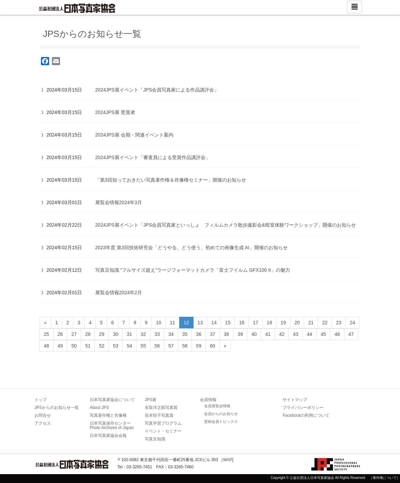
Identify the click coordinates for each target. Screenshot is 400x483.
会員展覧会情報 (217, 406)
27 (74, 334)
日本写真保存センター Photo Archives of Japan (112, 425)
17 (255, 322)
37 (212, 334)
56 (157, 346)
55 (143, 346)
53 (115, 346)
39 (240, 334)
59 (198, 346)
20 (297, 322)
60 (212, 346)
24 (352, 322)
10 (158, 322)
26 (60, 334)
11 (172, 322)
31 (129, 334)
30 (115, 334)
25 (46, 334)
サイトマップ (295, 399)
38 (226, 334)
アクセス (42, 423)
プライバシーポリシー (303, 407)
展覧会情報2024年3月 (118, 202)
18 (269, 322)
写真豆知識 (155, 439)
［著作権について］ (384, 478)
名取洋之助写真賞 (161, 407)
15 (228, 322)
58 (185, 346)
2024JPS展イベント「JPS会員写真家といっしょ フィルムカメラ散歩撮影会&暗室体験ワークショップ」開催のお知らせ (225, 225)
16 (241, 322)
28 (88, 334)
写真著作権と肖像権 (108, 415)
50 (74, 346)
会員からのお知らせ (221, 414)
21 (311, 322)
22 (325, 322)
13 (200, 322)
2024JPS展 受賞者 (115, 112)
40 (254, 334)
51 (88, 346)
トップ (40, 399)
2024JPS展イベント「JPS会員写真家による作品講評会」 (157, 90)
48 (46, 346)
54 (129, 346)
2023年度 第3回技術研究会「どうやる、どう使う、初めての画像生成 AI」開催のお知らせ (191, 247)
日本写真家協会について (112, 399)
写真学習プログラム (163, 423)
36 (198, 334)
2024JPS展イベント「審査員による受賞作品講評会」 (152, 157)
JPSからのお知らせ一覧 (56, 407)
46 (337, 334)
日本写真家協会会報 (108, 435)
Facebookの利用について (306, 415)
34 (171, 334)
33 (157, 334)
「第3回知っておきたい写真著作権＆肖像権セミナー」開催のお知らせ (170, 180)
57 (171, 346)
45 (323, 334)
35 (185, 334)
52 (101, 346)
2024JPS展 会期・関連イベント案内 (134, 135)
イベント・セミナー (163, 431)
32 (143, 334)
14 (214, 322)
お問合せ (42, 415)
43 (295, 334)
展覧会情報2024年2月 (118, 292)
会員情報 (208, 399)
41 (268, 334)
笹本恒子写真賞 (159, 415)
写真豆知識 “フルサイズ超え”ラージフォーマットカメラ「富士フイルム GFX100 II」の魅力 (192, 270)
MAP (227, 459)
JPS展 (150, 399)
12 (186, 322)
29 (101, 334)
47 (351, 334)
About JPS (99, 407)
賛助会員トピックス (221, 422)
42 (282, 334)
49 (60, 346)
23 (338, 322)
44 (309, 334)
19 (283, 322)
